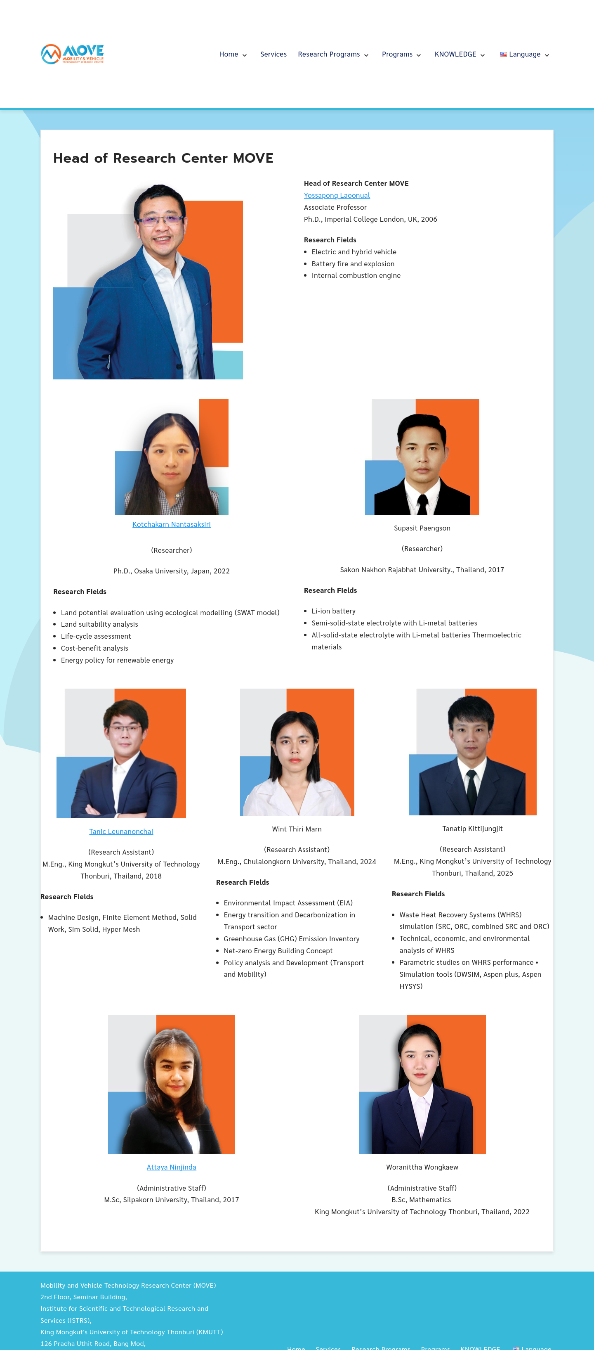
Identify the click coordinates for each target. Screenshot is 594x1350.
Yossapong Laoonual (337, 194)
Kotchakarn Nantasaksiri (171, 523)
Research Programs (329, 53)
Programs (397, 53)
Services (273, 53)
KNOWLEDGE (455, 53)
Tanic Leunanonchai (121, 831)
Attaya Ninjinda (171, 1166)
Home (228, 53)
